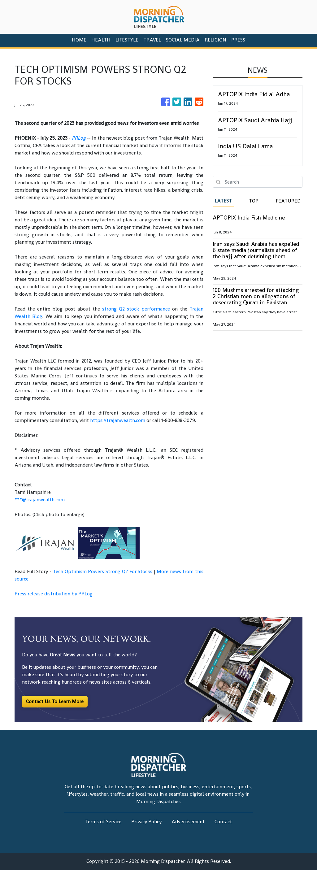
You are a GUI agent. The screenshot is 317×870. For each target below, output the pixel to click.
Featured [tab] (288, 201)
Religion (215, 40)
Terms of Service (103, 821)
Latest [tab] (223, 201)
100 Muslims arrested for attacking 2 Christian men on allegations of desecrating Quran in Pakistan (256, 296)
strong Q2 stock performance (136, 309)
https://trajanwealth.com (117, 420)
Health (101, 40)
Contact (223, 821)
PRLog (79, 138)
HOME (79, 40)
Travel (152, 40)
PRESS (238, 40)
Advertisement (188, 821)
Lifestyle (126, 40)
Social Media (183, 40)
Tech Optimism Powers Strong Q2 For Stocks (102, 571)
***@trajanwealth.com (40, 499)
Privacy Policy (146, 821)
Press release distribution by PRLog (54, 593)
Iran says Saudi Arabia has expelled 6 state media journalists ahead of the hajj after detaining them (256, 250)
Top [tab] (253, 201)
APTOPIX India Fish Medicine (249, 217)
